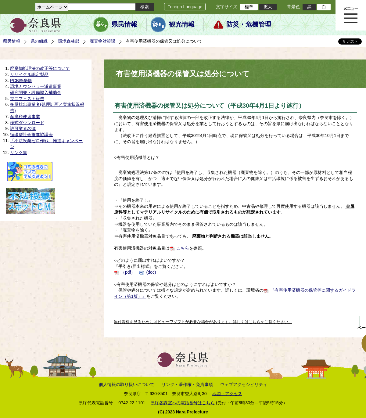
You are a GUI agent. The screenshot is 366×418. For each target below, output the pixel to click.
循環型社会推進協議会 (31, 134)
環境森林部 (68, 41)
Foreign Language (184, 6)
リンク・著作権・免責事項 (187, 384)
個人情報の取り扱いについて (126, 384)
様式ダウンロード (27, 122)
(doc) (151, 272)
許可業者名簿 (23, 128)
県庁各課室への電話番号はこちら (183, 402)
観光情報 (182, 24)
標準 (249, 6)
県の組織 (39, 41)
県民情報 (124, 24)
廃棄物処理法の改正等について (40, 68)
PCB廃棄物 (21, 80)
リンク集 (18, 152)
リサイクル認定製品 (29, 74)
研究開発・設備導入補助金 (35, 92)
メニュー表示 (351, 15)
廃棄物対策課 (102, 41)
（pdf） (128, 272)
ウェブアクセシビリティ (243, 384)
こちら (182, 248)
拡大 (268, 6)
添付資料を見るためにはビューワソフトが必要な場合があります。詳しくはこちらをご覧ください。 (203, 322)
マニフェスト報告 (27, 98)
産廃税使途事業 (25, 116)
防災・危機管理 (248, 24)
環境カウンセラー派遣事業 (35, 86)
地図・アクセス (227, 393)
